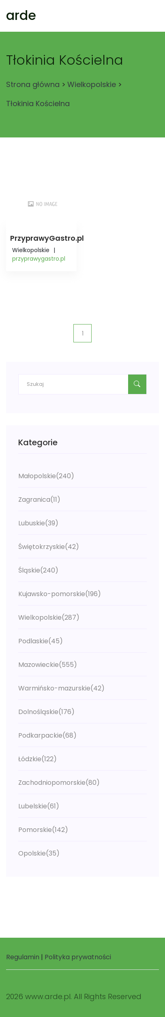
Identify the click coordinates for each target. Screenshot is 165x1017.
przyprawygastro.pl (38, 259)
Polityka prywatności (78, 957)
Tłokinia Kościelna (38, 103)
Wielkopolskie (91, 84)
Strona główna (33, 84)
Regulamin (22, 957)
